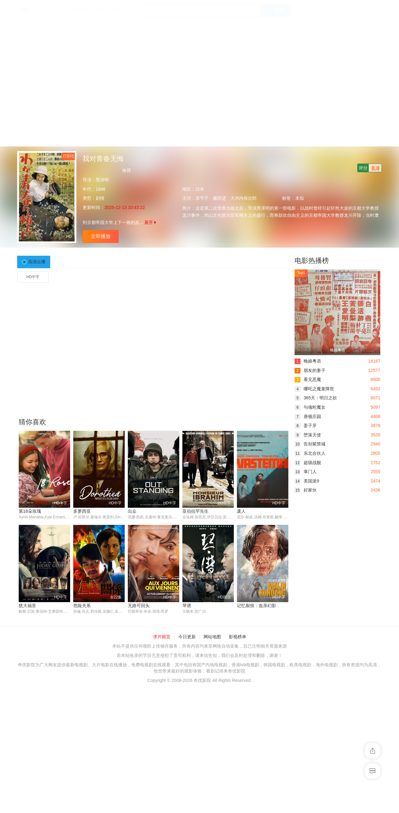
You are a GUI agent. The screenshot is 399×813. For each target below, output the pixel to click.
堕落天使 (308, 434)
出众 (132, 511)
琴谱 (186, 605)
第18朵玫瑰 (30, 511)
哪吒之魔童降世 (314, 388)
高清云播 (37, 261)
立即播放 (101, 236)
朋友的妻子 (310, 370)
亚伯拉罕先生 (195, 511)
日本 (199, 189)
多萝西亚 (82, 511)
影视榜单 (237, 637)
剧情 (100, 198)
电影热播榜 (312, 260)
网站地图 (212, 637)
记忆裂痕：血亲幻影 (256, 605)
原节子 (202, 198)
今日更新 (187, 637)
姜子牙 (306, 425)
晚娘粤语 (308, 361)
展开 (150, 222)
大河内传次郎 (243, 198)
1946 (100, 189)
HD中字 (32, 277)
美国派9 (307, 480)
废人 (241, 511)
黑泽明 (102, 179)
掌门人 (306, 471)
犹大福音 (27, 605)
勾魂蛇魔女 (310, 407)
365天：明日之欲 (316, 397)
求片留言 (162, 637)
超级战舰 (308, 462)
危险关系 (82, 605)
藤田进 (219, 198)
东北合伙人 (310, 453)
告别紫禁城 (310, 443)
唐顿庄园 (308, 416)
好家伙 (306, 489)
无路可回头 (139, 605)
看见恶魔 (308, 379)
